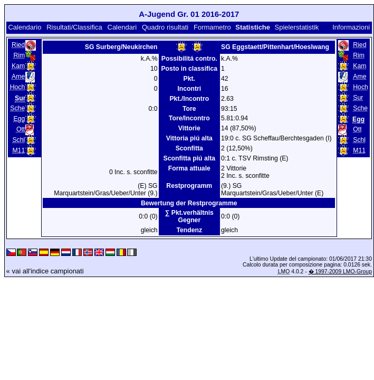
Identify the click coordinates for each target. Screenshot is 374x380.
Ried (18, 45)
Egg (19, 118)
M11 (18, 150)
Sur (358, 97)
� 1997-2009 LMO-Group (340, 271)
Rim (19, 55)
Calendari (122, 27)
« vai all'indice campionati (45, 271)
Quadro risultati (165, 27)
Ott (20, 129)
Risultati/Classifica (74, 27)
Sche (17, 108)
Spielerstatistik (298, 27)
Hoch (17, 87)
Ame (18, 76)
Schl (18, 140)
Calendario (24, 27)
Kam (18, 66)
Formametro (212, 27)
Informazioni (351, 27)
